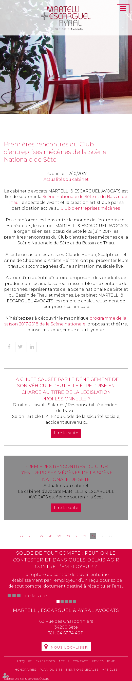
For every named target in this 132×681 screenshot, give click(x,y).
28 (50, 536)
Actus (64, 661)
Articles (110, 669)
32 (84, 536)
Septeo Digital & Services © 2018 (26, 678)
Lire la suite (66, 433)
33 (93, 536)
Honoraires (25, 669)
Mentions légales (82, 669)
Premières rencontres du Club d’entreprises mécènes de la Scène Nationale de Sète (66, 473)
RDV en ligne (103, 661)
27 (41, 536)
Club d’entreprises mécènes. (91, 208)
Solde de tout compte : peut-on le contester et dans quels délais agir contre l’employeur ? (66, 559)
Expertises (45, 661)
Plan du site (51, 669)
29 (59, 536)
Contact (80, 661)
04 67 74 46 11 (70, 633)
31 (76, 536)
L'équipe (24, 661)
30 (68, 536)
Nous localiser (69, 647)
